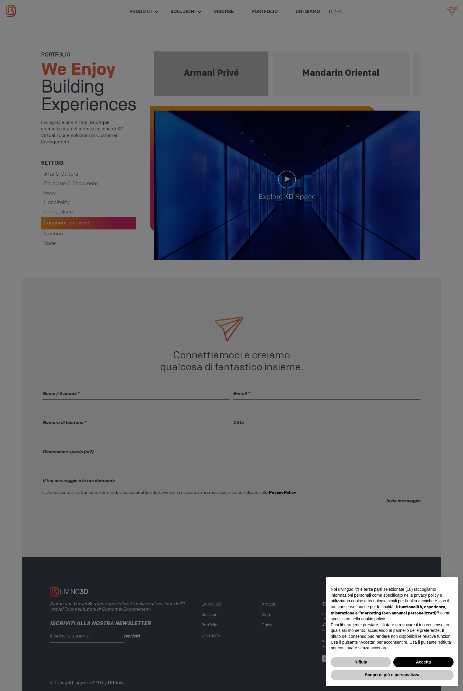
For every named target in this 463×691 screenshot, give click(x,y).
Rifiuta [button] (360, 662)
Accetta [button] (423, 662)
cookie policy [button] (373, 618)
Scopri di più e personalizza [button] (392, 674)
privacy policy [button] (426, 595)
